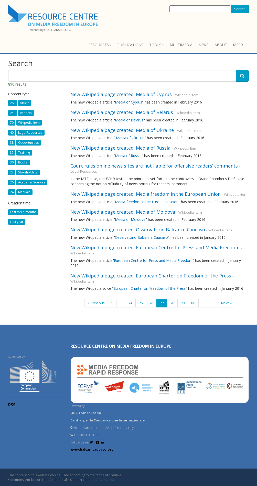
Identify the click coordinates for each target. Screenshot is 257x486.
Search (239, 8)
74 (130, 303)
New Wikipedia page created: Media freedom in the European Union (145, 194)
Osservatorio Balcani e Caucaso (141, 237)
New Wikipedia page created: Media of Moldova (122, 212)
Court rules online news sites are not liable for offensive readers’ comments (154, 166)
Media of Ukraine (130, 137)
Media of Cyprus (128, 102)
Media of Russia (128, 155)
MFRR (238, 44)
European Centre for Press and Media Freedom (153, 260)
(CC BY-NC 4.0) (103, 479)
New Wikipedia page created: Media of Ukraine (122, 130)
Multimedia (181, 44)
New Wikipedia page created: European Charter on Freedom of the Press (150, 276)
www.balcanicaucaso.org (92, 449)
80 (193, 303)
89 (212, 303)
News (203, 44)
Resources (99, 44)
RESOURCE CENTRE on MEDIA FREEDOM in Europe (120, 346)
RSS (11, 405)
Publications (130, 44)
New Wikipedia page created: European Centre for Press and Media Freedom (155, 247)
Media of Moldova (130, 219)
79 (183, 303)
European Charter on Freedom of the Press (150, 288)
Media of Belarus (129, 120)
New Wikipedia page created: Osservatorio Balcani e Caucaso (137, 229)
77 (162, 303)
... (121, 303)
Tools (156, 44)
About (221, 44)
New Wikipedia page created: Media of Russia (120, 148)
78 (172, 303)
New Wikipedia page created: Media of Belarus (121, 112)
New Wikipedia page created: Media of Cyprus (121, 94)
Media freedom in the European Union (146, 201)
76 (151, 303)
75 (141, 303)
